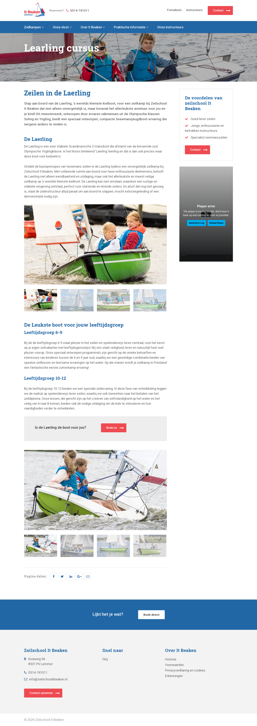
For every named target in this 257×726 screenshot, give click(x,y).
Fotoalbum (174, 10)
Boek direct (151, 614)
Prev (30, 245)
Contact (218, 10)
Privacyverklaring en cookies (185, 670)
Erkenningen (174, 676)
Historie (170, 659)
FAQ (105, 659)
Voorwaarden (174, 665)
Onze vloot (61, 27)
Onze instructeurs (170, 27)
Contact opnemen (41, 693)
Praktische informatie (129, 27)
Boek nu (111, 427)
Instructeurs (194, 10)
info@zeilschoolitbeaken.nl (45, 679)
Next (161, 245)
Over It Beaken (91, 27)
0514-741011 (77, 10)
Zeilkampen (32, 27)
